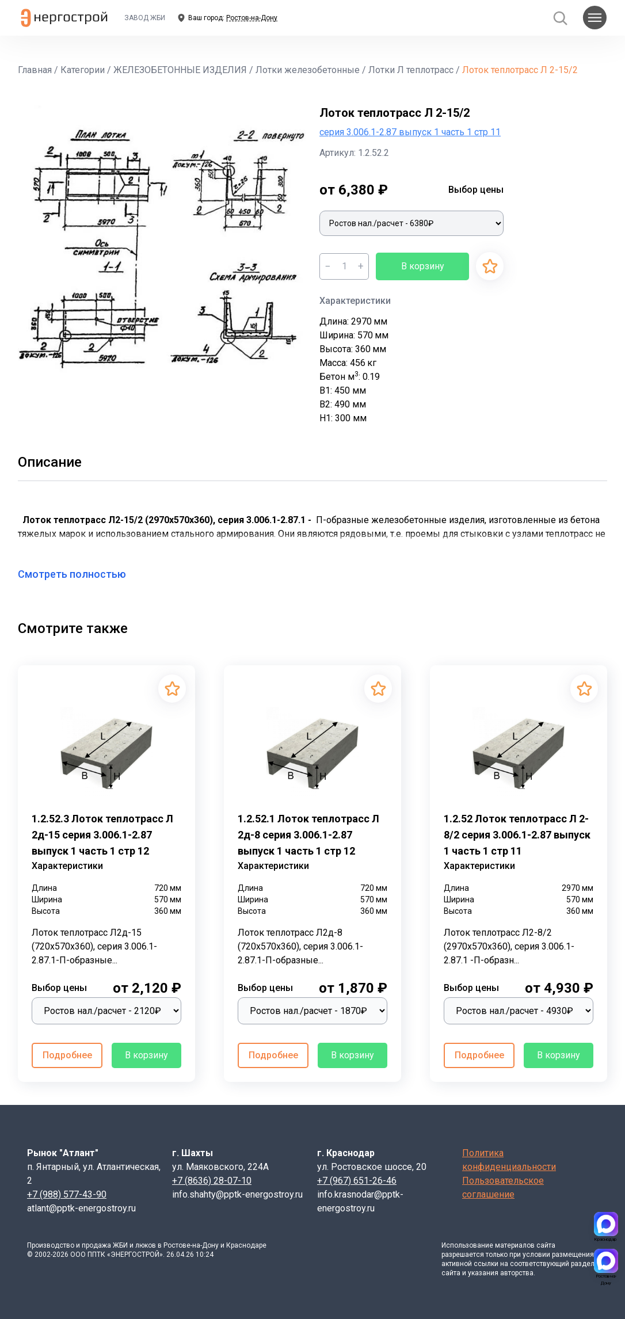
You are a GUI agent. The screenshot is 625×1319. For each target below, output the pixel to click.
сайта (545, 1245)
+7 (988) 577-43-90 (66, 1194)
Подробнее (67, 1055)
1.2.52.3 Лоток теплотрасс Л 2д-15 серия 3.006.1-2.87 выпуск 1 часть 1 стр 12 (102, 835)
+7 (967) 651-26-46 (357, 1180)
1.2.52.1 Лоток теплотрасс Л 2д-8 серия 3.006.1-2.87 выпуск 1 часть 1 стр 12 (308, 835)
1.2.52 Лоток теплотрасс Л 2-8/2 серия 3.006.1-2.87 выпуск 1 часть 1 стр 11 (517, 835)
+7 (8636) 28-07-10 (211, 1180)
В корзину (422, 266)
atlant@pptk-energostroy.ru (81, 1208)
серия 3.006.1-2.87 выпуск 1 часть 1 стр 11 (410, 132)
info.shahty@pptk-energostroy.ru (237, 1194)
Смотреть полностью (79, 574)
